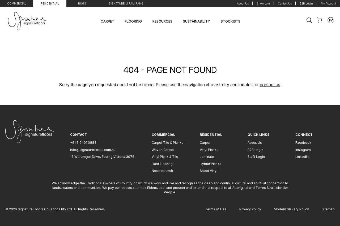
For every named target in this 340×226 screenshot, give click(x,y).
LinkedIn (302, 157)
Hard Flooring (162, 164)
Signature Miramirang (126, 3)
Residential (50, 3)
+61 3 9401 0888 (83, 143)
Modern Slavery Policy (291, 209)
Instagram (303, 150)
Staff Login (256, 157)
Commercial (16, 3)
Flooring (133, 21)
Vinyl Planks (209, 150)
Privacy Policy (250, 209)
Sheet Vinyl (208, 171)
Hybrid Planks (210, 164)
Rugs (82, 3)
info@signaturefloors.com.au (93, 150)
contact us (270, 84)
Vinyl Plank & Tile (165, 157)
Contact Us (285, 3)
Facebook (303, 143)
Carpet (107, 21)
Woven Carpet (163, 150)
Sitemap (328, 209)
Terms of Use (216, 209)
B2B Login (306, 3)
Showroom (263, 3)
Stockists (230, 21)
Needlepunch (162, 171)
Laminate (207, 157)
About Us (243, 3)
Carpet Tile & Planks (167, 143)
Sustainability (196, 21)
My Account (328, 3)
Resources (162, 21)
